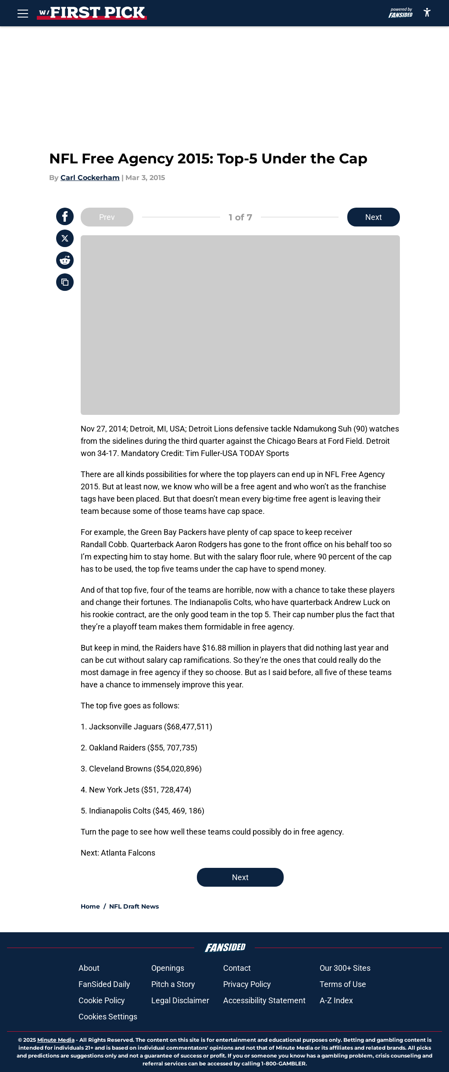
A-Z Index (336, 1000)
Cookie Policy (101, 1000)
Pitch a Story (173, 984)
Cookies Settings (107, 1016)
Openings (167, 968)
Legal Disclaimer (180, 1000)
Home (90, 906)
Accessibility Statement (264, 1000)
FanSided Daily (104, 984)
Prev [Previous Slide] (107, 217)
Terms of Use (343, 984)
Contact (237, 968)
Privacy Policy (247, 984)
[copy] (65, 282)
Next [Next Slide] (373, 217)
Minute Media (56, 1040)
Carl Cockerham (90, 177)
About (89, 968)
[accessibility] (427, 12)
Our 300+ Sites (345, 968)
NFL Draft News (134, 906)
